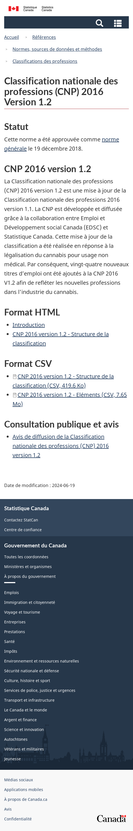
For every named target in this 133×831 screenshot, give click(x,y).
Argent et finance (20, 719)
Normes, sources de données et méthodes (57, 49)
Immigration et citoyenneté (29, 602)
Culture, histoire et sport (27, 680)
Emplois (11, 592)
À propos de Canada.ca (25, 799)
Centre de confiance (23, 529)
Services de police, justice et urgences (39, 690)
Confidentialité (18, 818)
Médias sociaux (18, 779)
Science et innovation (24, 729)
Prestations (14, 631)
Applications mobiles (23, 789)
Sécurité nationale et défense (31, 670)
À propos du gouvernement (30, 576)
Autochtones (16, 739)
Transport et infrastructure (29, 700)
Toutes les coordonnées (26, 556)
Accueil (11, 37)
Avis (8, 809)
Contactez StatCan (21, 520)
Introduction (29, 325)
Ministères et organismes (28, 566)
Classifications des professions (45, 61)
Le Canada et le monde (25, 710)
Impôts (10, 651)
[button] (67, 22)
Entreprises (15, 622)
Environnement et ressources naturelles (41, 661)
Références (44, 37)
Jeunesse (12, 758)
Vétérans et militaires (24, 749)
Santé (9, 641)
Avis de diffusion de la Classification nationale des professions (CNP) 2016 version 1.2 (61, 446)
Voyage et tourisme (22, 612)
